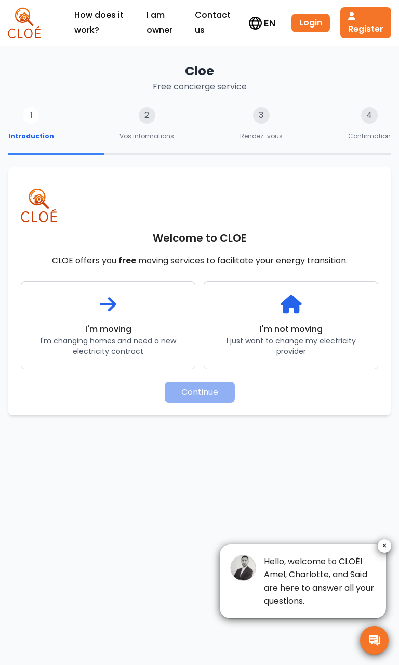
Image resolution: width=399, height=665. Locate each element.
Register (365, 23)
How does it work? (99, 22)
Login (310, 23)
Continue (199, 392)
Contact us (213, 22)
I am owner (159, 22)
